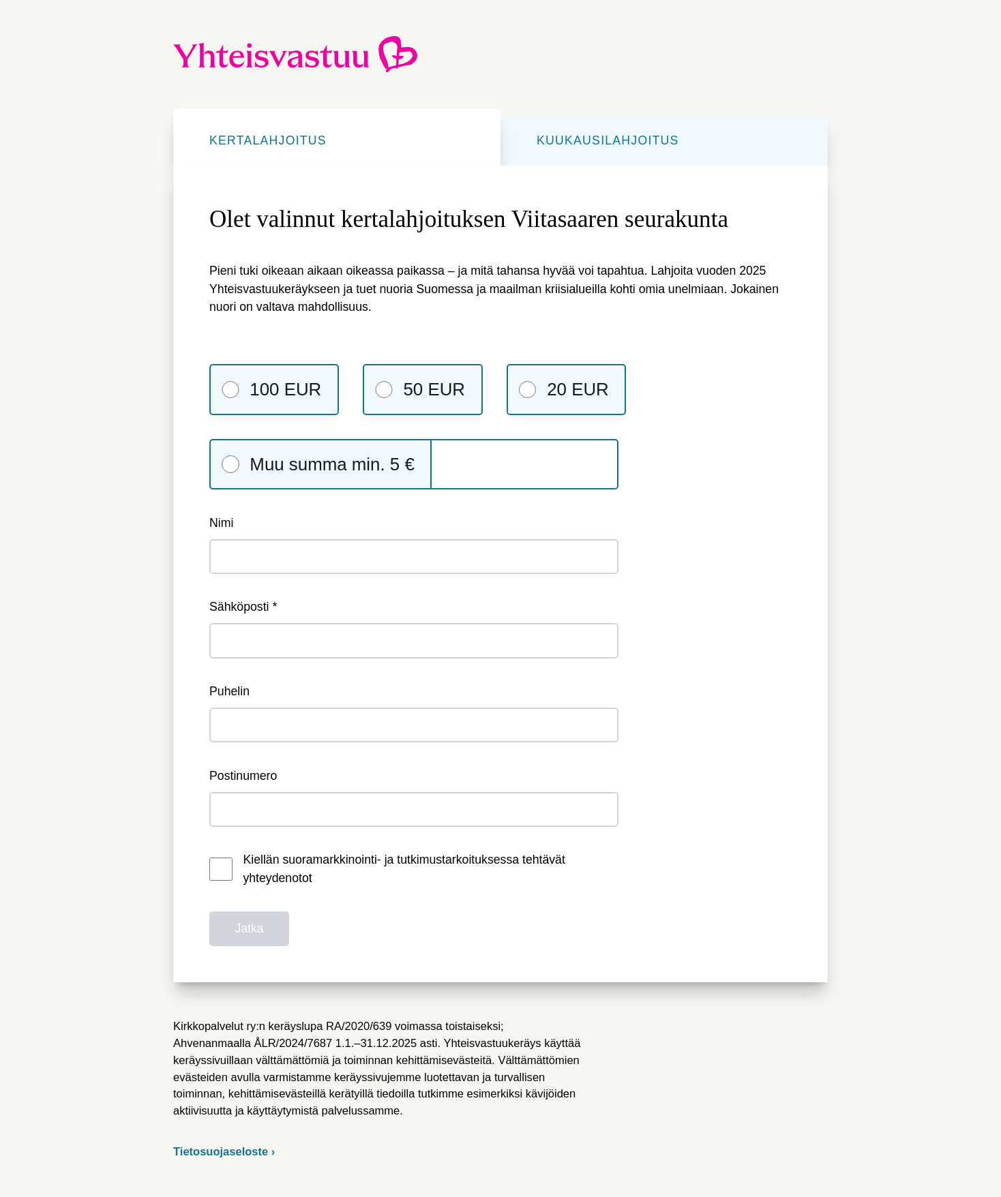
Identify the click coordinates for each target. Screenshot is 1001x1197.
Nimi (413, 545)
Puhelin (413, 713)
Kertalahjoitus (268, 140)
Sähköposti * (413, 629)
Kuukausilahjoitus (608, 140)
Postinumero (413, 798)
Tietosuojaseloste (222, 1151)
